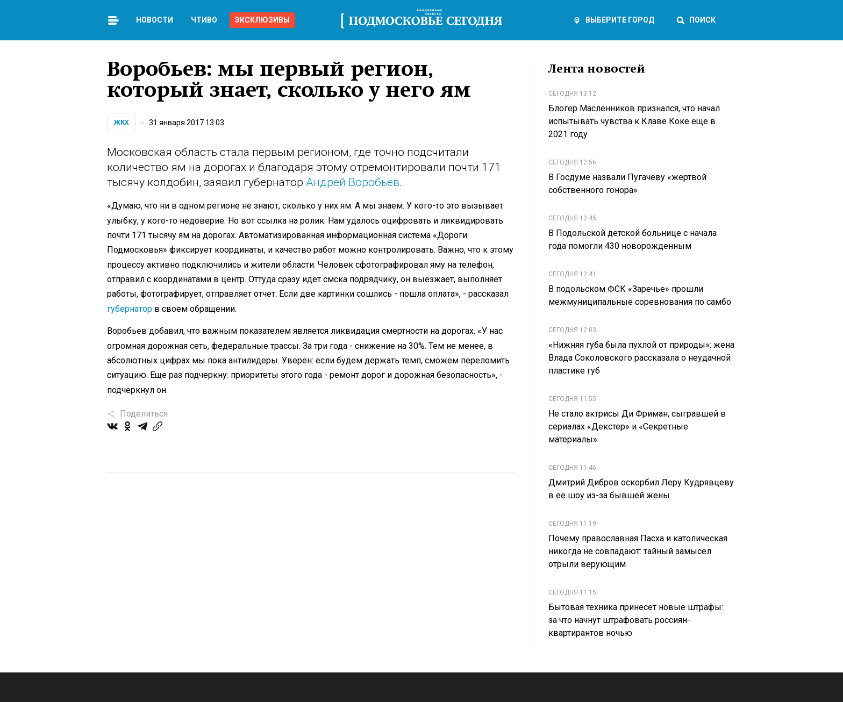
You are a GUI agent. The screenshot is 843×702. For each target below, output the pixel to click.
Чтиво (204, 20)
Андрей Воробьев (352, 182)
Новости (154, 20)
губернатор (129, 309)
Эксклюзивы (262, 20)
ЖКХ (121, 122)
